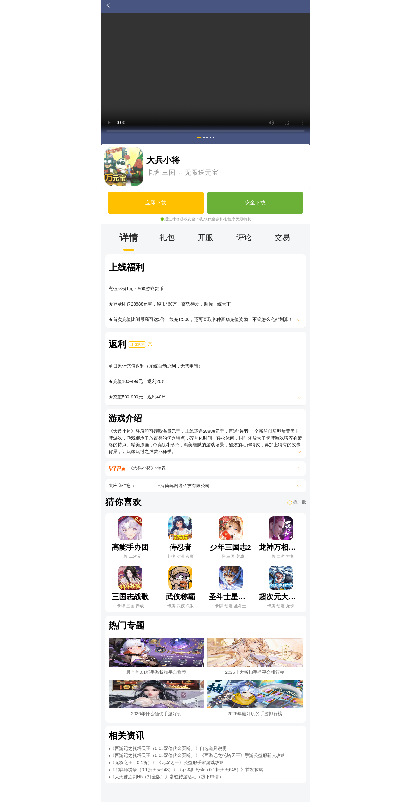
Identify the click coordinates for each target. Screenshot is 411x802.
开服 (205, 237)
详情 (128, 237)
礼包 (167, 237)
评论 (244, 237)
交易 (282, 237)
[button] (199, 137)
